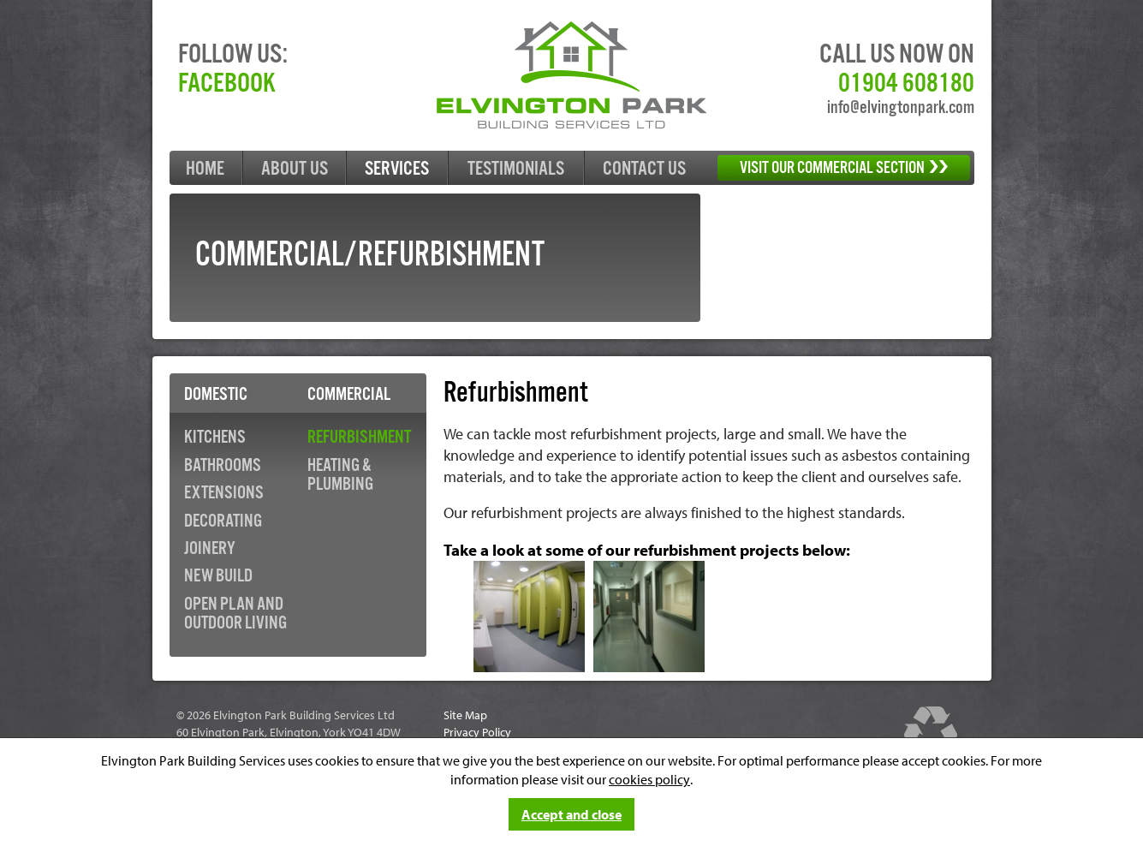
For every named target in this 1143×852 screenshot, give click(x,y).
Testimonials (515, 169)
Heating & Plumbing (340, 475)
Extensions (224, 493)
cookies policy (649, 779)
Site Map (465, 714)
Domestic (215, 395)
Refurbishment (359, 437)
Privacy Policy (477, 732)
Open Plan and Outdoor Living (235, 614)
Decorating (223, 521)
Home (205, 169)
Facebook (227, 84)
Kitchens (215, 437)
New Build (218, 576)
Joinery (209, 549)
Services (397, 169)
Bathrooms (222, 466)
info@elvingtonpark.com (900, 108)
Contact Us (644, 169)
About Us (294, 169)
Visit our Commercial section (844, 168)
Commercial (348, 395)
